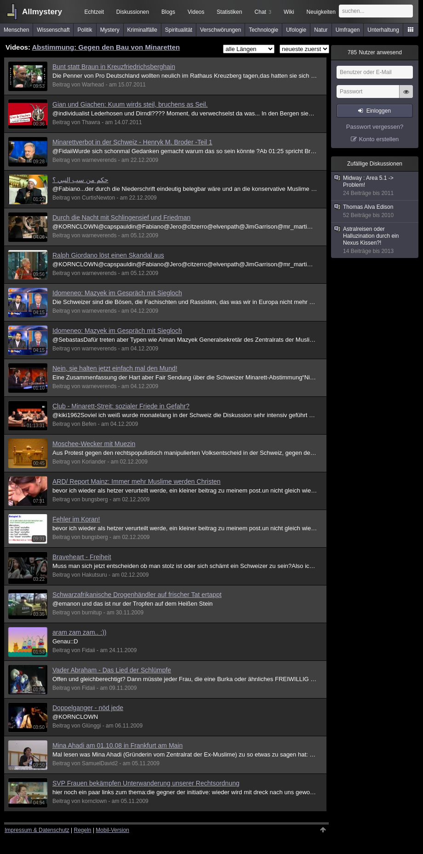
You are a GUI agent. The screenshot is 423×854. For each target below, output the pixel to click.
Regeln (82, 830)
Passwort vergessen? (374, 126)
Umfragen (348, 30)
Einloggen (378, 111)
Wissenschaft (53, 30)
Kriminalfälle (142, 30)
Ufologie (296, 30)
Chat (263, 12)
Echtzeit (94, 12)
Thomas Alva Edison (375, 211)
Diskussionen (132, 12)
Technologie (263, 30)
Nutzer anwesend (375, 52)
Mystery (110, 30)
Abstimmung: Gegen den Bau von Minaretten (106, 47)
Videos (196, 12)
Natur (320, 30)
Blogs (168, 12)
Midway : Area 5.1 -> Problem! (375, 186)
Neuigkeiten (321, 12)
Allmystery (42, 11)
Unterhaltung (383, 30)
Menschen (16, 30)
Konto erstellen (379, 139)
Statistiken (229, 12)
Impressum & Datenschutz (37, 830)
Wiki (289, 12)
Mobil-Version (112, 830)
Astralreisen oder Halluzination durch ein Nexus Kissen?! (375, 240)
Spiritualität (178, 30)
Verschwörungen (220, 30)
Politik (85, 30)
